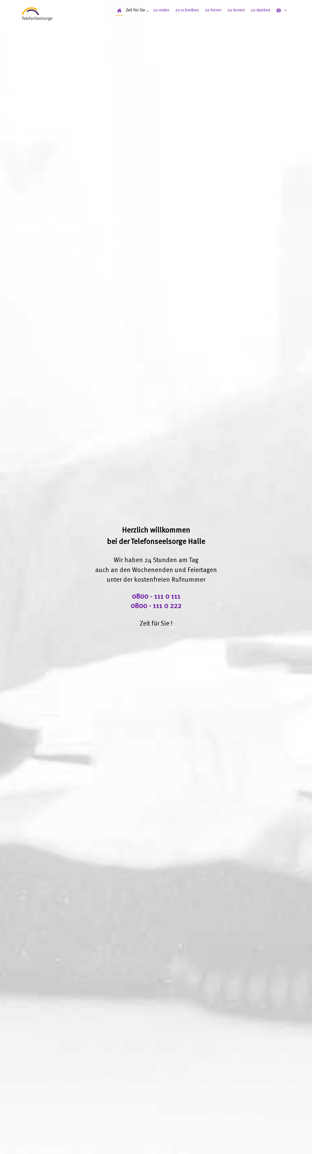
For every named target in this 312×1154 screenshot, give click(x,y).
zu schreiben (187, 10)
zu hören (213, 10)
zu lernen (236, 10)
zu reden (161, 10)
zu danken (260, 10)
